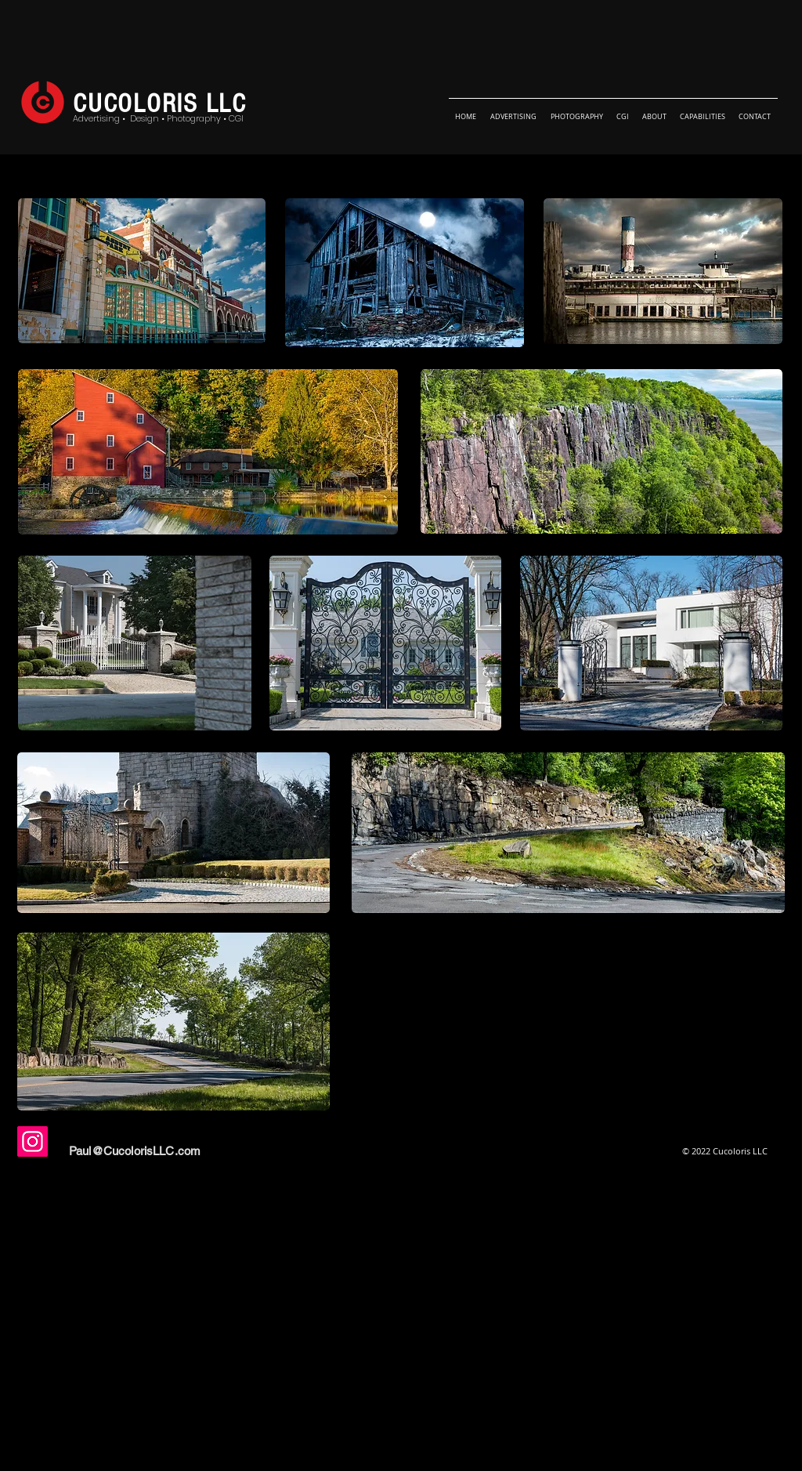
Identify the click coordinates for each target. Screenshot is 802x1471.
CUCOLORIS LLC (160, 104)
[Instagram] (32, 1141)
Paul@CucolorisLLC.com (134, 1151)
